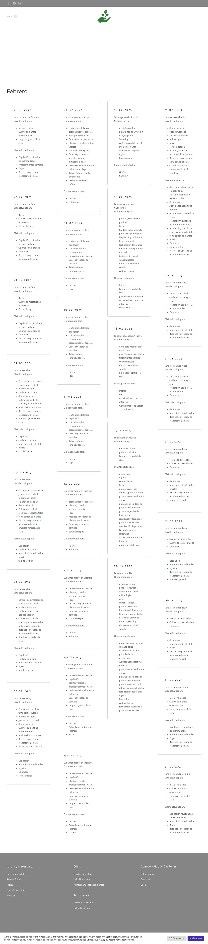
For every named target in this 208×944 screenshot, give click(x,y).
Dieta (77, 866)
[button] (12, 16)
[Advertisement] (104, 51)
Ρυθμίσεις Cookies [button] (176, 938)
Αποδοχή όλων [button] (196, 938)
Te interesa (81, 895)
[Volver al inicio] (104, 16)
